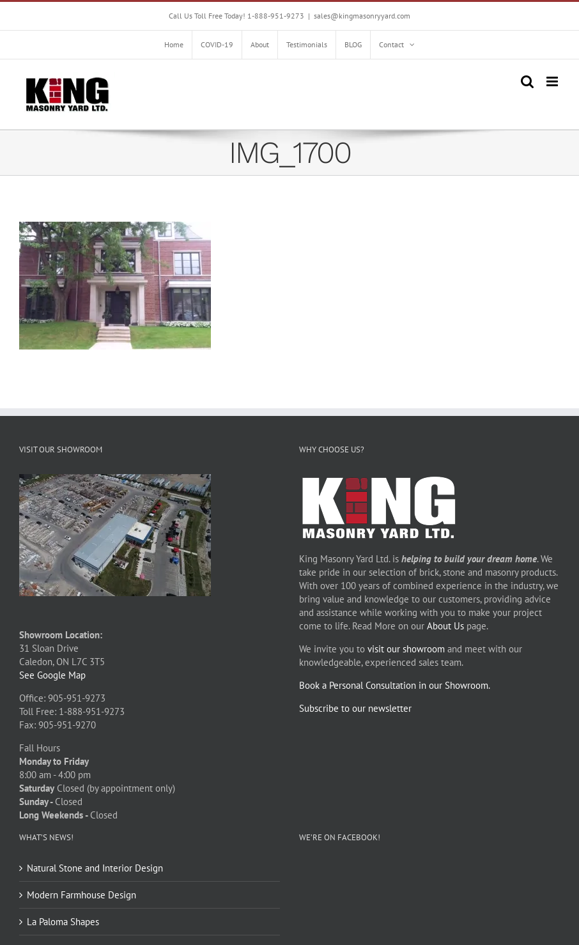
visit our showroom (406, 649)
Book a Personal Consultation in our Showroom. (394, 685)
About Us (445, 626)
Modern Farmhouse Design (81, 895)
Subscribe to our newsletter (355, 708)
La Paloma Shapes (63, 922)
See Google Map (52, 675)
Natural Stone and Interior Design (95, 868)
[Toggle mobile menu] (553, 81)
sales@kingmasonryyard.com (362, 15)
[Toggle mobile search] (527, 81)
